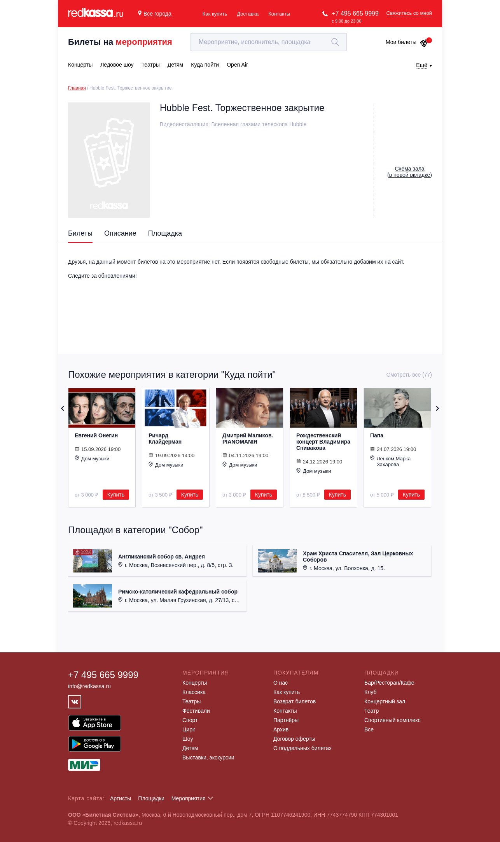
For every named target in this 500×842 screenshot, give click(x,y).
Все (369, 729)
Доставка (248, 14)
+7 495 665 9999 (355, 13)
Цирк (188, 729)
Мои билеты (407, 42)
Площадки (151, 798)
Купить (115, 494)
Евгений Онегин (96, 435)
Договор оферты (294, 739)
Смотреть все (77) (409, 375)
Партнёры (286, 720)
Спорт (190, 720)
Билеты (80, 233)
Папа (376, 435)
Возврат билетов (294, 701)
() (409, 172)
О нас (280, 683)
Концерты (194, 683)
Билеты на (120, 42)
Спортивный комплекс (392, 720)
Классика (194, 692)
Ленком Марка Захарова (390, 461)
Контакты (279, 14)
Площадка (165, 233)
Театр (371, 711)
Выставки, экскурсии (208, 757)
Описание (120, 233)
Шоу (187, 739)
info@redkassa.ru (89, 686)
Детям (190, 748)
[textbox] (269, 42)
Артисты (120, 798)
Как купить (215, 14)
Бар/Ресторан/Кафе (389, 683)
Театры (191, 701)
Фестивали (196, 711)
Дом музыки (92, 458)
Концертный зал (384, 701)
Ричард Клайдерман (165, 438)
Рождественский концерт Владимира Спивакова (323, 441)
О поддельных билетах (302, 748)
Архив (280, 729)
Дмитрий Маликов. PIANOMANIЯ (247, 438)
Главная (77, 88)
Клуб (370, 692)
